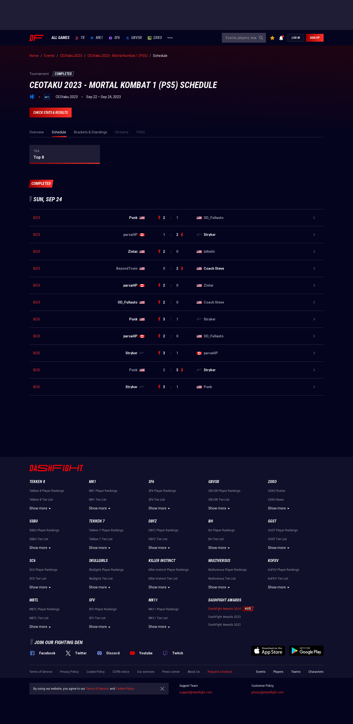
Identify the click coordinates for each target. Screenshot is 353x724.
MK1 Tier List (97, 499)
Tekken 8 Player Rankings (46, 491)
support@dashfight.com (195, 692)
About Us (194, 671)
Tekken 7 (97, 521)
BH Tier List (216, 539)
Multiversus (219, 560)
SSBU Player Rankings (44, 530)
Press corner (171, 671)
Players (278, 671)
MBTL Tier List (39, 618)
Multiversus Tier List (222, 578)
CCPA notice (121, 671)
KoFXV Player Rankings (283, 570)
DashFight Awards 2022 (224, 624)
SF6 (114, 38)
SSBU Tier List (38, 539)
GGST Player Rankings (283, 530)
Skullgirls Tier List (101, 578)
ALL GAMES (60, 38)
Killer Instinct (162, 560)
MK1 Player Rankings (103, 491)
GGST (272, 521)
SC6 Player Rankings (43, 570)
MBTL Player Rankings (44, 609)
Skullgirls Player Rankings (106, 570)
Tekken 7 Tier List (101, 539)
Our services (145, 671)
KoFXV (273, 560)
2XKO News (276, 499)
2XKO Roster (276, 491)
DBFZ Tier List (158, 539)
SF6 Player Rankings (162, 491)
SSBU (33, 521)
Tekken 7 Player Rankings (106, 530)
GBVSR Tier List (218, 499)
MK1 (96, 38)
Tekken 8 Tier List (41, 499)
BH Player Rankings (221, 530)
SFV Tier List (97, 618)
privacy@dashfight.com (268, 692)
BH (210, 521)
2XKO (155, 38)
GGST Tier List (277, 539)
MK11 (153, 600)
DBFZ (153, 521)
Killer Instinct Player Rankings (169, 570)
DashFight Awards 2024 (224, 608)
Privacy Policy (69, 671)
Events (260, 671)
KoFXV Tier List (278, 578)
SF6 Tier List (157, 499)
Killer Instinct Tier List (163, 578)
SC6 (32, 560)
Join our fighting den (58, 642)
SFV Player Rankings (103, 609)
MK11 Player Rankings (164, 609)
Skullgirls (98, 560)
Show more (40, 508)
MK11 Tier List (158, 618)
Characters (316, 671)
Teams (296, 671)
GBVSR (134, 38)
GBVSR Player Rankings (224, 491)
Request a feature (220, 671)
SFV (92, 600)
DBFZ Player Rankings (163, 530)
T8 (80, 38)
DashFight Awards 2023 (224, 617)
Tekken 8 (37, 481)
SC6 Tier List (37, 578)
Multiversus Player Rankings (227, 570)
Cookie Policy (96, 671)
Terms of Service (40, 671)
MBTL (33, 600)
